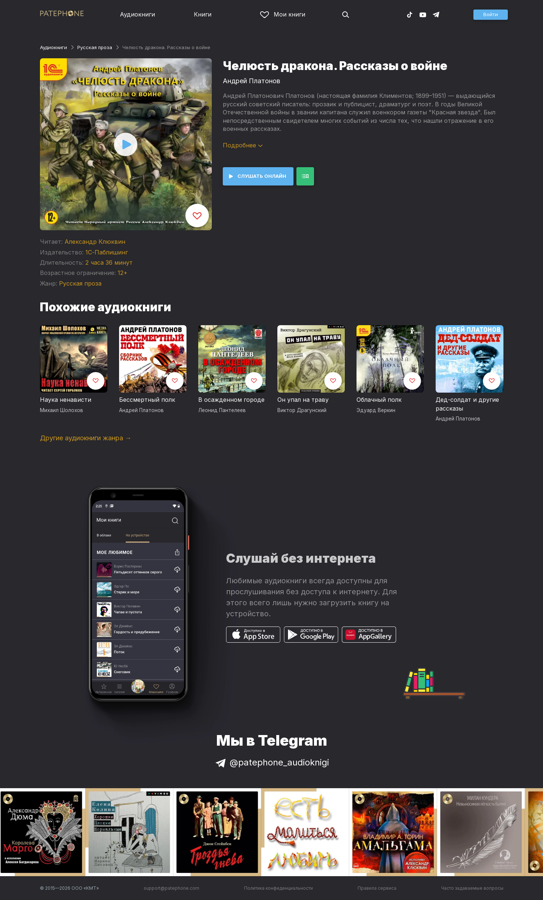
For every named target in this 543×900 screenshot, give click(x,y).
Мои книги (282, 14)
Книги (202, 14)
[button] (490, 15)
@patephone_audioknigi (271, 762)
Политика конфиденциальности (278, 888)
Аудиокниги (137, 14)
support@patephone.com (171, 888)
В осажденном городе (231, 399)
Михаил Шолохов (61, 410)
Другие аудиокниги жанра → (86, 438)
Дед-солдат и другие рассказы (467, 404)
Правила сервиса (377, 888)
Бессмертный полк (147, 399)
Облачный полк (379, 399)
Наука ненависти (65, 399)
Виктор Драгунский (301, 410)
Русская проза (94, 47)
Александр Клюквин (94, 241)
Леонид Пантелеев (222, 410)
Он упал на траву (303, 399)
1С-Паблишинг (106, 252)
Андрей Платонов (251, 81)
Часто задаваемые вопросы (472, 888)
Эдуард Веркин (376, 410)
